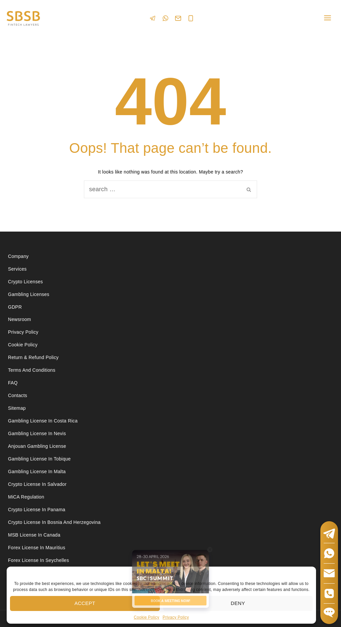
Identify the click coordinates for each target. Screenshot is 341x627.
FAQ (13, 382)
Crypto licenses (25, 281)
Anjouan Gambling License (37, 446)
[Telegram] (153, 18)
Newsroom (19, 319)
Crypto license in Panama (36, 509)
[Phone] (191, 18)
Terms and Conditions (32, 370)
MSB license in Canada (34, 535)
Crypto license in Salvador (37, 484)
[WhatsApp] (165, 18)
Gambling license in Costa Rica (43, 420)
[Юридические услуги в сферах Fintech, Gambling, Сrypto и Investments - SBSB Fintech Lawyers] (23, 18)
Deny (238, 603)
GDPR (15, 307)
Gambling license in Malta (37, 471)
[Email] (178, 18)
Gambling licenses (28, 294)
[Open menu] (327, 18)
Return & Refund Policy (33, 357)
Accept (84, 603)
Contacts (17, 395)
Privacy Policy (23, 332)
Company (18, 256)
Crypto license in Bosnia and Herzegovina (54, 522)
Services (17, 269)
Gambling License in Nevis (37, 433)
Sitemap (17, 408)
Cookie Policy (23, 344)
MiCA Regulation (26, 497)
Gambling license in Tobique (39, 458)
